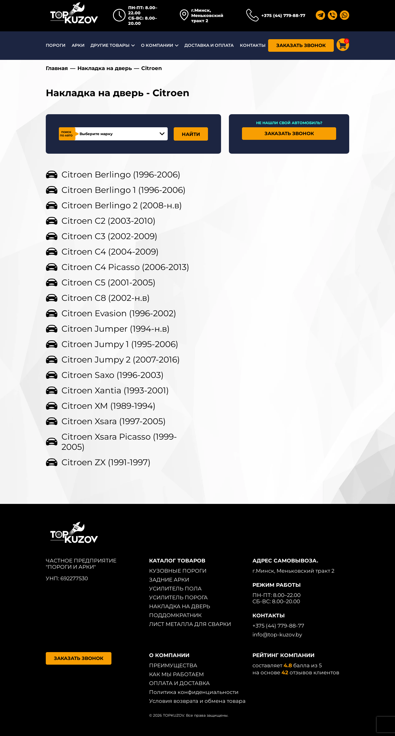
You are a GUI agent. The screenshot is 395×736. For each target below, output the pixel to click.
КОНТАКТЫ (253, 45)
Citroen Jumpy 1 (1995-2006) (119, 344)
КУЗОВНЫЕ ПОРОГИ (177, 571)
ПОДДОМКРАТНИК (175, 615)
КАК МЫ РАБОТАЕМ (176, 674)
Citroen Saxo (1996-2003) (112, 375)
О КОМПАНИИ (157, 45)
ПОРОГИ (55, 45)
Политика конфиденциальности (194, 692)
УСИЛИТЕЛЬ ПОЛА (175, 588)
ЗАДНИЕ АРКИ (169, 580)
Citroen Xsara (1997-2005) (113, 421)
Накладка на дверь (104, 68)
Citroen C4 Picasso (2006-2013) (125, 267)
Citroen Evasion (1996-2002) (118, 313)
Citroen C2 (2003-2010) (108, 221)
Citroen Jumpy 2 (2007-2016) (120, 359)
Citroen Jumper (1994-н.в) (115, 329)
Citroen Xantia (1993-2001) (115, 390)
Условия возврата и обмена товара (197, 701)
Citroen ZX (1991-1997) (106, 462)
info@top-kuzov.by (277, 634)
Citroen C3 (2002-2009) (109, 236)
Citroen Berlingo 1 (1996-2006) (123, 190)
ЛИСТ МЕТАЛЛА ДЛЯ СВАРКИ (190, 624)
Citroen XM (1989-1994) (108, 406)
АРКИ (78, 45)
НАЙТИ (191, 134)
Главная (57, 68)
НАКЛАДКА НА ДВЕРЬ (179, 606)
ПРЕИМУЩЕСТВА (173, 665)
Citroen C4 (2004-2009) (110, 251)
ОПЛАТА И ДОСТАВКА (179, 683)
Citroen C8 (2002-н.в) (105, 298)
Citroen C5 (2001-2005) (108, 282)
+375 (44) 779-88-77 (283, 15)
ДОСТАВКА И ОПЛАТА (209, 45)
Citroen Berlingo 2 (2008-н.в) (121, 205)
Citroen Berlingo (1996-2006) (120, 174)
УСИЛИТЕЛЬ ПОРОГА (178, 597)
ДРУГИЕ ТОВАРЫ (110, 45)
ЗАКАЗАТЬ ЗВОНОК (301, 45)
